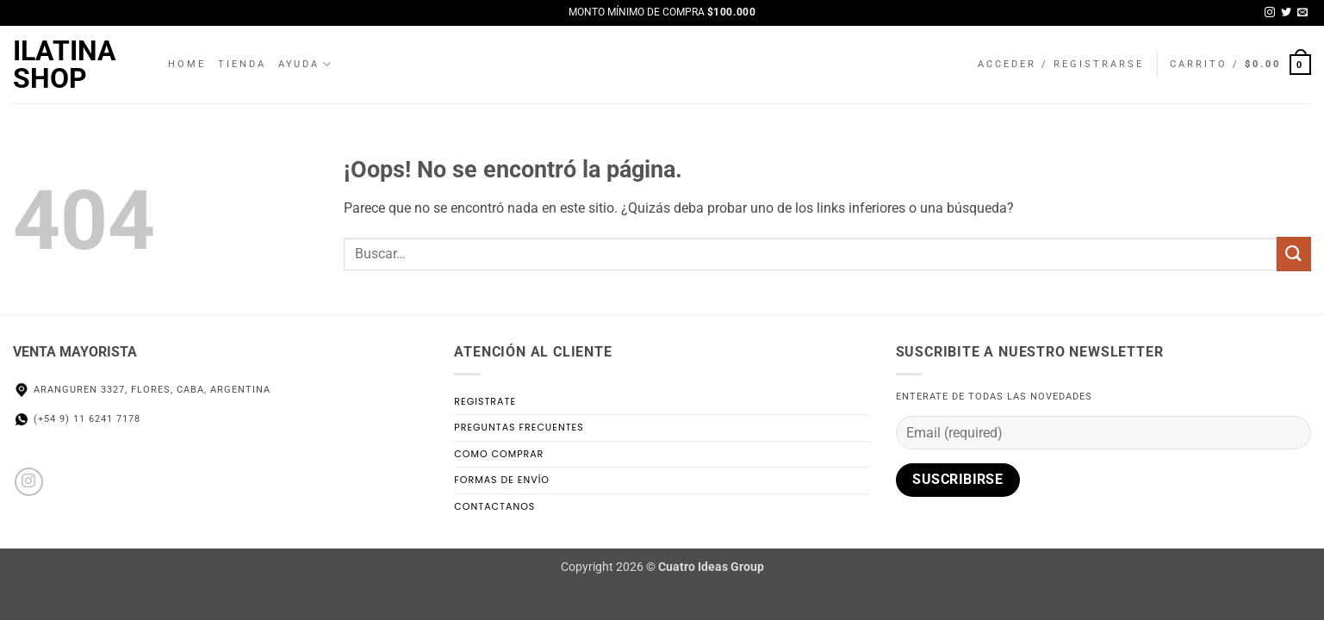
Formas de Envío (502, 480)
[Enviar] (1294, 253)
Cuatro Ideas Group (711, 567)
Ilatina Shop (64, 64)
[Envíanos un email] (1302, 13)
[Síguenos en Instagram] (1270, 13)
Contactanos (494, 506)
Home (187, 64)
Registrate (485, 401)
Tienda (242, 64)
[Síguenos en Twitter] (1286, 13)
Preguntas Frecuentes (518, 427)
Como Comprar (499, 454)
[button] (1061, 64)
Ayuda (305, 64)
